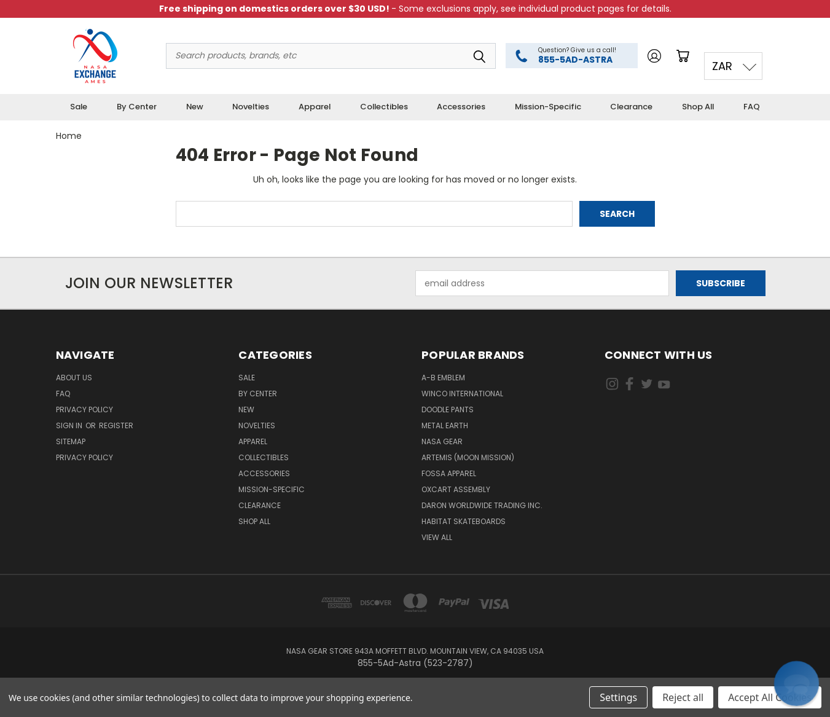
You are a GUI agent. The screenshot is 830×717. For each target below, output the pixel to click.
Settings (618, 697)
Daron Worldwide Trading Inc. (481, 505)
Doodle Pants (447, 409)
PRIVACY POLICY (84, 457)
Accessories (461, 106)
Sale (78, 106)
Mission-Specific (548, 106)
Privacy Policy (84, 409)
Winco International (462, 393)
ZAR (722, 66)
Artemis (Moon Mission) (467, 457)
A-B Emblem (443, 377)
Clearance (631, 106)
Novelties (250, 106)
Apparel (315, 106)
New (194, 106)
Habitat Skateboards (463, 521)
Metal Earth (444, 425)
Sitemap (70, 441)
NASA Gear (442, 441)
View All (436, 537)
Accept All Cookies (770, 697)
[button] (796, 683)
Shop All (698, 106)
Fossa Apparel (448, 473)
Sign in (70, 425)
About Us (74, 377)
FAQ (751, 106)
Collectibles (384, 106)
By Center (137, 106)
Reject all (682, 697)
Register (116, 425)
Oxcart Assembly (455, 489)
